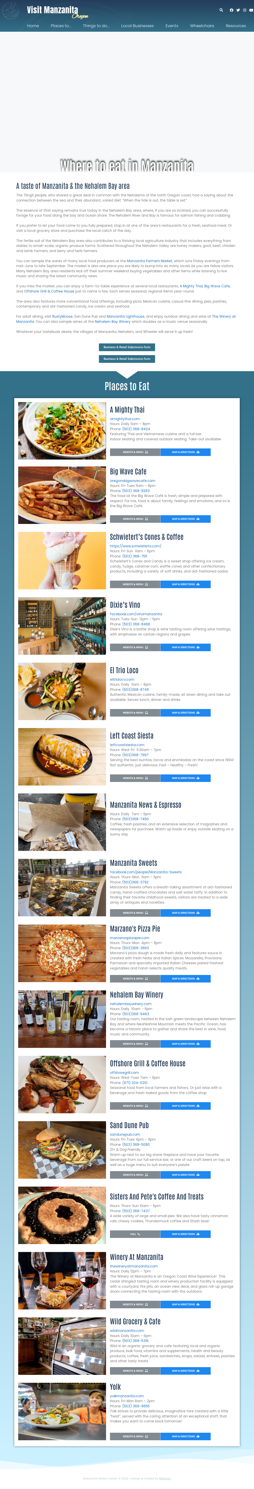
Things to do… (96, 26)
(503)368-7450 (135, 819)
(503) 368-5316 (135, 1340)
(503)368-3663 (135, 948)
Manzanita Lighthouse (125, 316)
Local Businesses (137, 26)
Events (172, 26)
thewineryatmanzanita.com (134, 1266)
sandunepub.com (125, 1134)
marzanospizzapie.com (129, 938)
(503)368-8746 (135, 689)
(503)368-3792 (135, 882)
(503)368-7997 (135, 755)
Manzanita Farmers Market (149, 261)
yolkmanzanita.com (127, 1396)
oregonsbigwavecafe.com (132, 480)
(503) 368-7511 (134, 556)
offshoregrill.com (124, 1072)
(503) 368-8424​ (136, 429)
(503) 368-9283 (136, 490)
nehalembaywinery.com (131, 1004)
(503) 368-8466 (136, 624)
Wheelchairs (202, 26)
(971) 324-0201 (134, 1082)
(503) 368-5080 (136, 1144)
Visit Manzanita (52, 10)
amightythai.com (125, 419)
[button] (223, 10)
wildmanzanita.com (127, 1330)
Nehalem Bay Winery (113, 321)
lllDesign (165, 1478)
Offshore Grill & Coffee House (49, 291)
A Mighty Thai (191, 286)
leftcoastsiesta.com (127, 745)
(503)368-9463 (135, 1014)
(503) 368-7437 (136, 1211)
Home (33, 26)
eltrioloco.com (122, 679)
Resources (236, 26)
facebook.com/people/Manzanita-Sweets (146, 872)
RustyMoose (62, 316)
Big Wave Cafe (217, 286)
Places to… (61, 26)
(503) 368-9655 (136, 1406)
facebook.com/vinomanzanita (136, 614)
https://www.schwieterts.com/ (135, 546)
